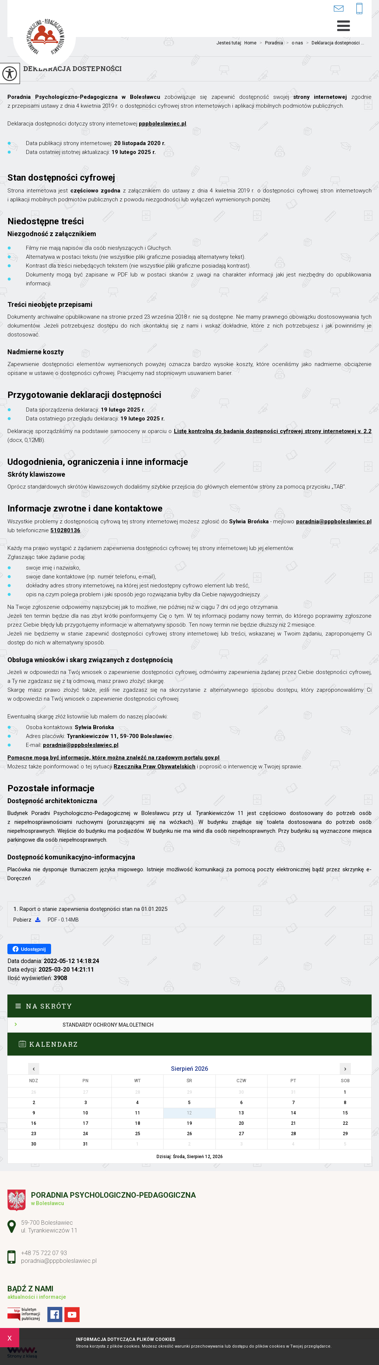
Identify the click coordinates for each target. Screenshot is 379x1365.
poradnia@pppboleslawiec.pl (338, 8)
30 (33, 1144)
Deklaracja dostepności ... (333, 43)
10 (85, 1113)
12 (189, 1113)
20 (241, 1123)
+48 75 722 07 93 (359, 9)
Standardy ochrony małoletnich (108, 1025)
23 (33, 1133)
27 (241, 1133)
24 (85, 1133)
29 (345, 1133)
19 (189, 1123)
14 (293, 1113)
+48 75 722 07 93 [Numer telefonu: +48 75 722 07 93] (44, 1253)
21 (293, 1123)
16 (33, 1123)
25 (137, 1133)
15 (345, 1113)
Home (250, 43)
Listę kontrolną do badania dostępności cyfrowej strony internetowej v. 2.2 (273, 431)
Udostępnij (29, 949)
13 (241, 1113)
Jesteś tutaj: (230, 43)
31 (85, 1144)
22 (345, 1123)
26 (189, 1133)
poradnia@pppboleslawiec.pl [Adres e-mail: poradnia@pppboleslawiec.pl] (59, 1260)
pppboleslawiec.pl (162, 123)
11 (137, 1113)
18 (137, 1123)
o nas (293, 43)
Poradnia (269, 43)
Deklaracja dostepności (72, 68)
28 (293, 1133)
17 (85, 1123)
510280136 (65, 530)
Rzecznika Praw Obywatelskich (154, 766)
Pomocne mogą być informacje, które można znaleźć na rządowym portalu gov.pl (113, 757)
